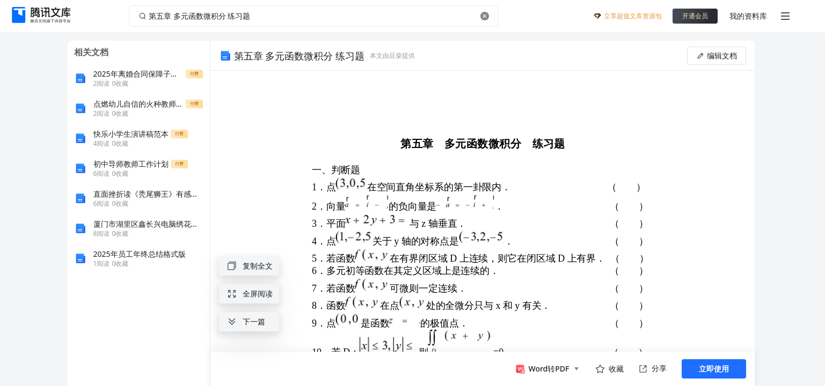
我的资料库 (748, 16)
